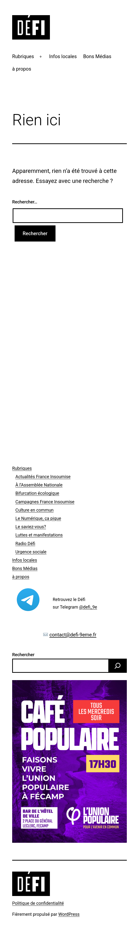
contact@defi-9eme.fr (72, 635)
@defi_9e (88, 607)
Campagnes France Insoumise (44, 501)
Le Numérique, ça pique (38, 518)
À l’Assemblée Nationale (39, 484)
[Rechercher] (117, 666)
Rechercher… (24, 201)
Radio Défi (25, 543)
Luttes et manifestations (39, 535)
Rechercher (23, 654)
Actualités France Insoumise (43, 476)
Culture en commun (34, 510)
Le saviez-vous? (30, 526)
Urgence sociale (30, 551)
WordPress (68, 914)
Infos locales (63, 56)
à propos (21, 69)
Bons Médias (97, 56)
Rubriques (23, 56)
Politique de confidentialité (38, 903)
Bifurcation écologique (37, 493)
